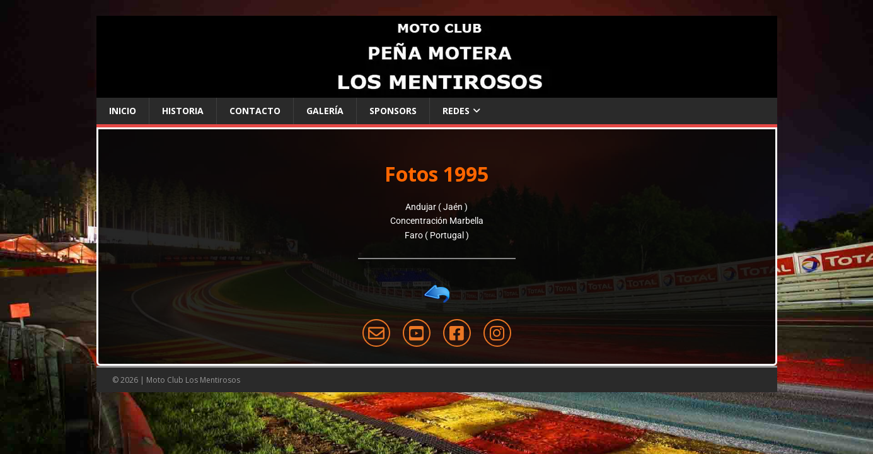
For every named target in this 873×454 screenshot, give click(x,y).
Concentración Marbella (436, 221)
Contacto (254, 111)
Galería (325, 111)
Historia (183, 111)
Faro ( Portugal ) (437, 235)
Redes (456, 111)
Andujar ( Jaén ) (436, 207)
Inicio (122, 111)
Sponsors (393, 111)
